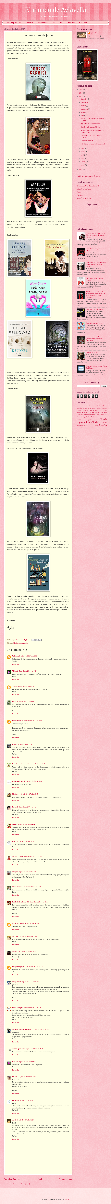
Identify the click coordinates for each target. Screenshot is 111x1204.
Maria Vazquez (17, 887)
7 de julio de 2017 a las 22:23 (33, 1049)
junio (83, 148)
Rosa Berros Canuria (19, 764)
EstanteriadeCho (17, 721)
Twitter (79, 192)
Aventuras (79, 406)
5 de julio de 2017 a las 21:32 (26, 872)
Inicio (40, 1179)
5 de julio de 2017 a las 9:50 (33, 721)
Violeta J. (15, 671)
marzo (83, 158)
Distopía (99, 408)
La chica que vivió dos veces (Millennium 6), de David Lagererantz (95, 338)
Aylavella (93, 33)
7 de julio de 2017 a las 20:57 (41, 1029)
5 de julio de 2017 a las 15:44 (33, 856)
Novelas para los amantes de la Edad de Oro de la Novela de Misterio (95, 235)
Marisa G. (15, 794)
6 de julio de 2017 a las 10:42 (28, 936)
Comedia (79, 408)
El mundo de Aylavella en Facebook (88, 186)
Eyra (13, 701)
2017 (81, 96)
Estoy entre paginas (18, 967)
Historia (85, 410)
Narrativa (103, 412)
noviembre (84, 102)
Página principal (14, 22)
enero (83, 165)
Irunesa (14, 744)
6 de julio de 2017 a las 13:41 (35, 967)
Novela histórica (93, 417)
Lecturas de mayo (91, 352)
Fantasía (104, 408)
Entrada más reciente (13, 1179)
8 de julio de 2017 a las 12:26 (26, 1062)
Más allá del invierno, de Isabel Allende (93, 144)
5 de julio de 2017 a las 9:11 (25, 686)
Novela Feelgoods (82, 417)
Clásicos (104, 406)
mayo (83, 151)
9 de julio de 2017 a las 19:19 (24, 1100)
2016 (81, 169)
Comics (85, 408)
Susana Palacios (17, 923)
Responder (15, 664)
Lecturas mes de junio (87, 141)
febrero (83, 161)
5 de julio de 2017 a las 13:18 (33, 781)
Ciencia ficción (96, 406)
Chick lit (87, 406)
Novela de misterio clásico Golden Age (95, 414)
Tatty (14, 686)
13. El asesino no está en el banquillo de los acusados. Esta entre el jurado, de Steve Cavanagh (95, 294)
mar (13, 841)
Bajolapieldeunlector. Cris (20, 902)
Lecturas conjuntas (94, 410)
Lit (13, 1100)
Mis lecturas (57, 22)
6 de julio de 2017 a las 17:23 (29, 982)
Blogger (66, 1199)
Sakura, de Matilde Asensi (94, 323)
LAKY (14, 1062)
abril (82, 155)
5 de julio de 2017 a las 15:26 (25, 841)
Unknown (15, 656)
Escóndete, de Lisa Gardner (94, 309)
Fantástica (79, 410)
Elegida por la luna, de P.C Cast (90, 127)
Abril (14, 824)
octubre (83, 106)
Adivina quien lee (18, 1049)
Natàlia (14, 951)
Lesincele (15, 807)
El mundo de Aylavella (55, 9)
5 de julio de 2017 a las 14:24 (28, 807)
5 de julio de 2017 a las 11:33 (27, 744)
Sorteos (71, 22)
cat (13, 1120)
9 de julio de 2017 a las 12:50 (27, 1077)
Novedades (43, 22)
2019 (81, 89)
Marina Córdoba (17, 856)
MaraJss (15, 936)
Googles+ (80, 195)
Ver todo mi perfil (82, 41)
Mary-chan (16, 982)
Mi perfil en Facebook (84, 189)
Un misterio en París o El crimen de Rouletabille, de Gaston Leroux (96, 264)
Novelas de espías (88, 425)
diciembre (84, 99)
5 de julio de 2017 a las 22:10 (39, 902)
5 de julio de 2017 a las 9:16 (25, 701)
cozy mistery (92, 408)
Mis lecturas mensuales (20, 643)
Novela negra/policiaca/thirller (92, 421)
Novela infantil (103, 417)
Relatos (96, 425)
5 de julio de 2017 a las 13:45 (29, 794)
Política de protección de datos (88, 176)
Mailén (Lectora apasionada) (21, 1029)
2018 (81, 93)
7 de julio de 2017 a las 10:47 (33, 1008)
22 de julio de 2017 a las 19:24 (24, 1120)
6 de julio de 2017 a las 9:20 (32, 923)
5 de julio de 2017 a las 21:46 (32, 887)
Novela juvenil (84, 420)
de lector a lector (17, 781)
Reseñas (29, 22)
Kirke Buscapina (17, 1008)
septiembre (84, 109)
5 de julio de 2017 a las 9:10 (28, 656)
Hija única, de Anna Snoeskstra (90, 123)
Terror (93, 428)
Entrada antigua (65, 1179)
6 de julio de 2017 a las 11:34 (27, 951)
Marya (14, 872)
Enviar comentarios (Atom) (21, 1184)
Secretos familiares (81, 428)
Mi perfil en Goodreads (84, 198)
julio (82, 116)
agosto (83, 112)
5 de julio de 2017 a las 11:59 (36, 764)
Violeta (14, 1077)
